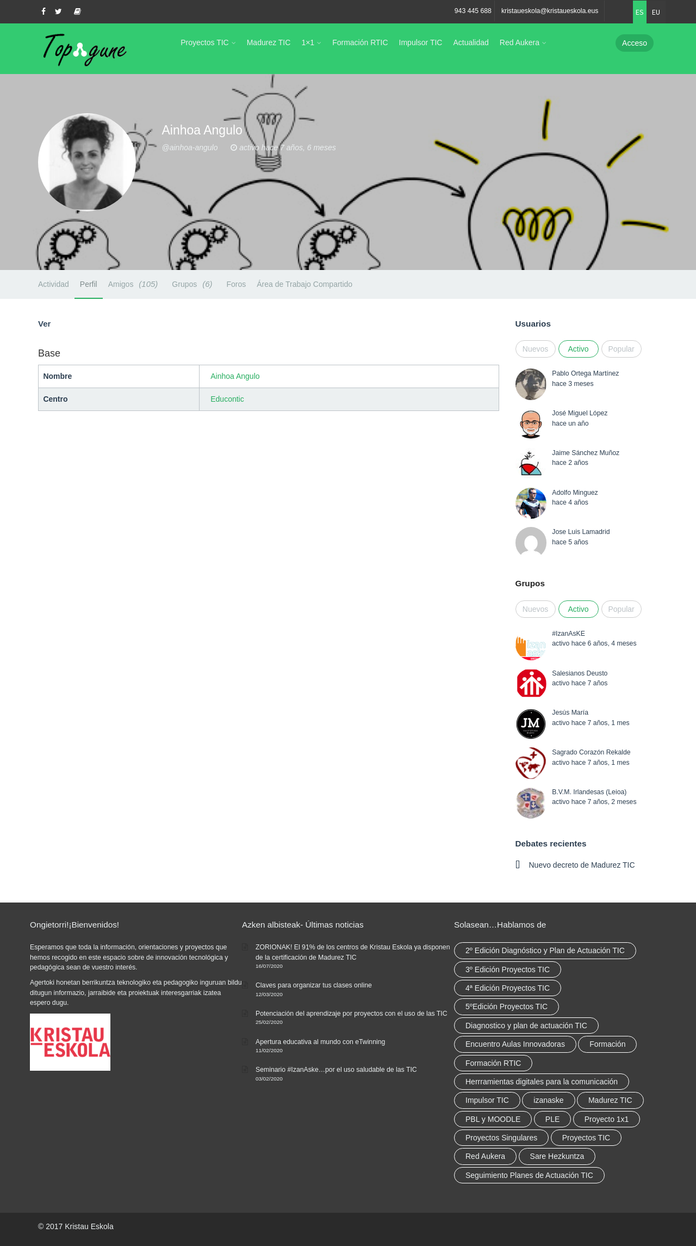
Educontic (227, 399)
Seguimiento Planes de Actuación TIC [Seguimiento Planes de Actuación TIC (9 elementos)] (529, 1175)
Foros (236, 284)
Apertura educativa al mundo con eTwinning (320, 1042)
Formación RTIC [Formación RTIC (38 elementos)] (493, 1063)
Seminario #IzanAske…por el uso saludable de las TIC (336, 1069)
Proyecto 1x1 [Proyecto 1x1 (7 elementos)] (607, 1119)
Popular (621, 349)
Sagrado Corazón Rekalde (591, 752)
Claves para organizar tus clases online (314, 985)
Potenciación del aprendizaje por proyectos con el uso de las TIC (352, 1013)
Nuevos (535, 349)
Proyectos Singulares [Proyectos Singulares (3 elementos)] (501, 1137)
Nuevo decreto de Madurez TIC (582, 865)
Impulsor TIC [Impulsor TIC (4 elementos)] (487, 1100)
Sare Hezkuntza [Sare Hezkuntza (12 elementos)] (557, 1156)
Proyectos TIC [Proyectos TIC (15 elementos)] (586, 1137)
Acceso (634, 43)
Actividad (53, 284)
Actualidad (470, 42)
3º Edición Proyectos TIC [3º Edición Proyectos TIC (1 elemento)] (507, 969)
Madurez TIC (269, 42)
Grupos (193, 284)
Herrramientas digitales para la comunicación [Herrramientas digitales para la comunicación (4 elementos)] (541, 1081)
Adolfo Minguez (575, 492)
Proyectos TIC (204, 42)
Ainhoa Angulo (234, 376)
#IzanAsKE (568, 633)
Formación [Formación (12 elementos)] (607, 1044)
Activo (578, 349)
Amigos (134, 284)
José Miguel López (579, 413)
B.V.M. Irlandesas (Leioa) (589, 792)
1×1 (307, 42)
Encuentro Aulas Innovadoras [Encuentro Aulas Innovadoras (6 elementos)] (515, 1044)
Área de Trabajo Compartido (304, 284)
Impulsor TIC (421, 42)
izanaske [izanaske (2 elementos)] (548, 1100)
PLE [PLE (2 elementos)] (552, 1119)
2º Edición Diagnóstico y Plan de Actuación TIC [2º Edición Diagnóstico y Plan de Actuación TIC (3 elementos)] (545, 950)
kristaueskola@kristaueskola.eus (550, 11)
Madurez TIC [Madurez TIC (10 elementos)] (610, 1100)
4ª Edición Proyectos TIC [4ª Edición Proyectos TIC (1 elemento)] (507, 988)
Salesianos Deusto (579, 673)
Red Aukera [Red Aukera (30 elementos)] (485, 1156)
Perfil (88, 284)
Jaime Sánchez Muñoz (585, 453)
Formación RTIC (360, 42)
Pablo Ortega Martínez (585, 373)
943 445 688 (473, 11)
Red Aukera (519, 42)
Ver (44, 323)
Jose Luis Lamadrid (581, 532)
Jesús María (570, 712)
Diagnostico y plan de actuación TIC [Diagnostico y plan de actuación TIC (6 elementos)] (526, 1025)
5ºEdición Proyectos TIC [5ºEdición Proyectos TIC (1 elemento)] (506, 1006)
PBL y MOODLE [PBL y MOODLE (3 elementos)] (492, 1119)
